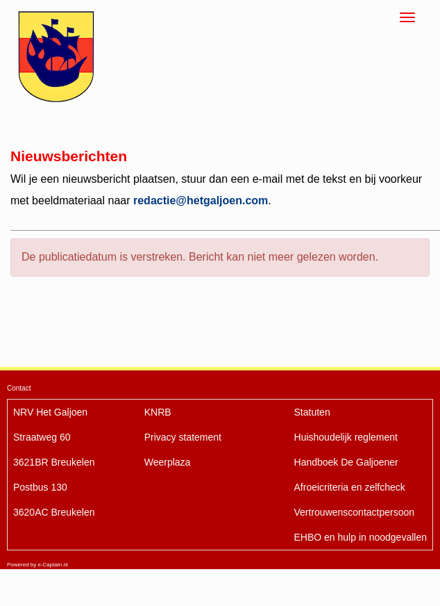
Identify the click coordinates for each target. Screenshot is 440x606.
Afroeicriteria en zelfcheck (349, 487)
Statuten (312, 412)
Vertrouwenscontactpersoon (354, 512)
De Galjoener (346, 462)
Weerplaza (167, 462)
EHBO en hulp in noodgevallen (360, 537)
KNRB (157, 412)
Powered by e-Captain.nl (37, 565)
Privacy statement (182, 437)
